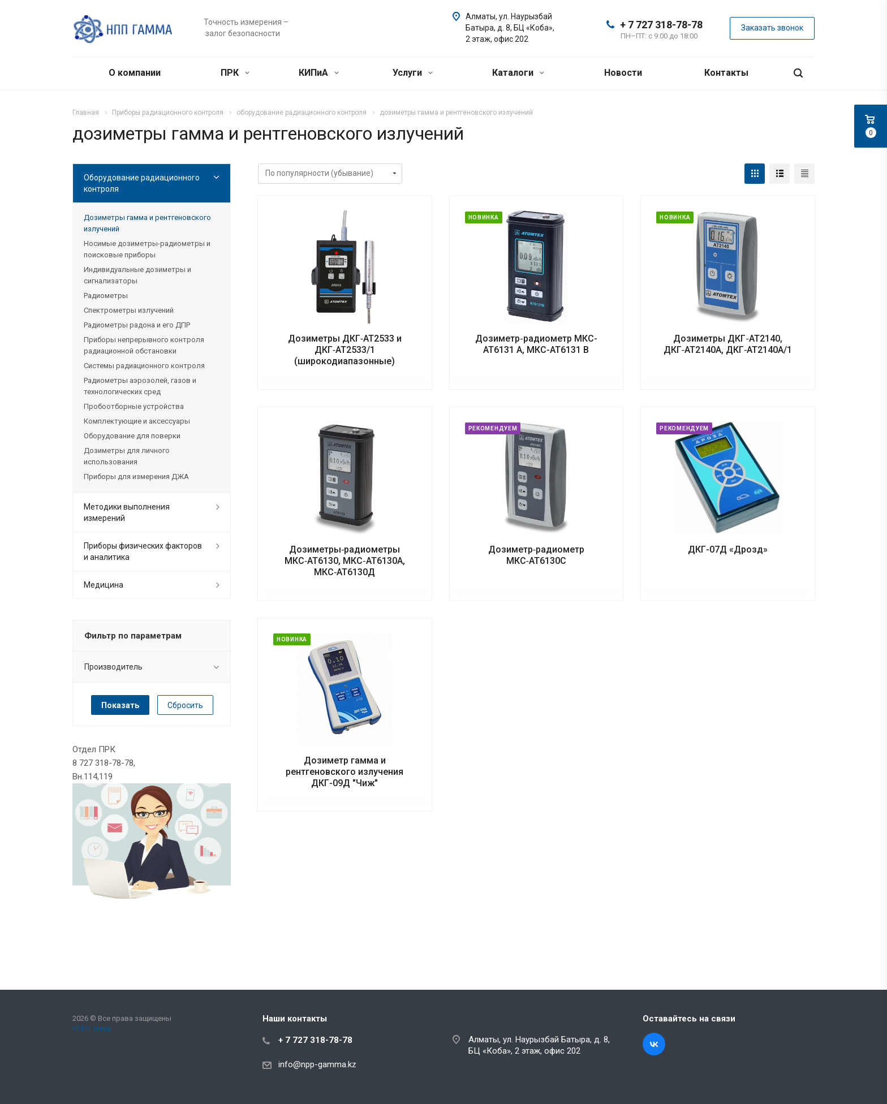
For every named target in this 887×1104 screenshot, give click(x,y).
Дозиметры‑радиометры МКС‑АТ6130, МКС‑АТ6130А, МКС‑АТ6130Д (345, 560)
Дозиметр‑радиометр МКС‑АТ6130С (536, 555)
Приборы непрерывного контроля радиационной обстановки (144, 345)
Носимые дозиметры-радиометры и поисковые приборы (147, 249)
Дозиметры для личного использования (127, 456)
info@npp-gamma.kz (317, 1064)
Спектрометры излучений (129, 310)
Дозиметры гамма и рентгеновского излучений (147, 223)
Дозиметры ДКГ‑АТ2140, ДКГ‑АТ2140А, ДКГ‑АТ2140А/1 (728, 344)
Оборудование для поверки (132, 436)
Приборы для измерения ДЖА (136, 476)
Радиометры (106, 295)
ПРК (235, 72)
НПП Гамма (91, 1028)
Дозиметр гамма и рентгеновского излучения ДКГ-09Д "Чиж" (344, 771)
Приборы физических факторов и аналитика (143, 551)
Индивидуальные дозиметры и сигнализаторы (137, 275)
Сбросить (185, 705)
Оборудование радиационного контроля (142, 183)
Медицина (103, 584)
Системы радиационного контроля (144, 365)
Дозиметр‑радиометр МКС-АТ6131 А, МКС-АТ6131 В (536, 344)
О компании (135, 72)
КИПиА (319, 72)
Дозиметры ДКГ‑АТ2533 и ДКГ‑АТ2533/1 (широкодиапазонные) (345, 349)
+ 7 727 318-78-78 (661, 25)
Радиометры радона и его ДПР (137, 325)
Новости (623, 72)
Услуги (413, 72)
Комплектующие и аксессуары (137, 421)
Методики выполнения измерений (127, 512)
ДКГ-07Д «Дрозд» (728, 549)
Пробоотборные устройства (134, 406)
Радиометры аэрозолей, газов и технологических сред (140, 386)
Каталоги (518, 72)
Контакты (726, 72)
